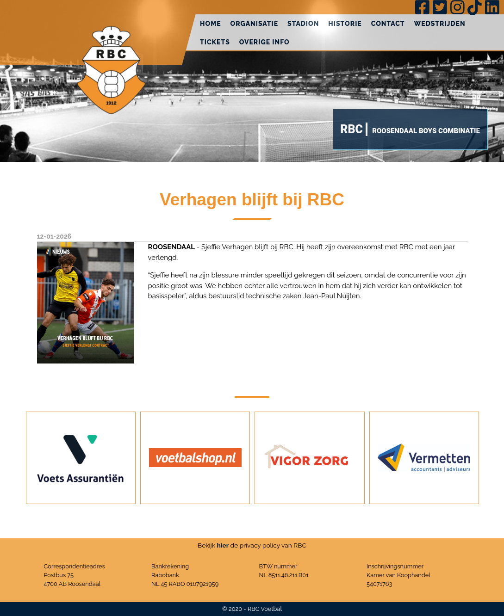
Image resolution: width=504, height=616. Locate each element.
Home (210, 23)
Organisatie (254, 23)
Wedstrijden (440, 23)
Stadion (303, 23)
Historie (344, 23)
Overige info (264, 42)
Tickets (215, 42)
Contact (388, 23)
